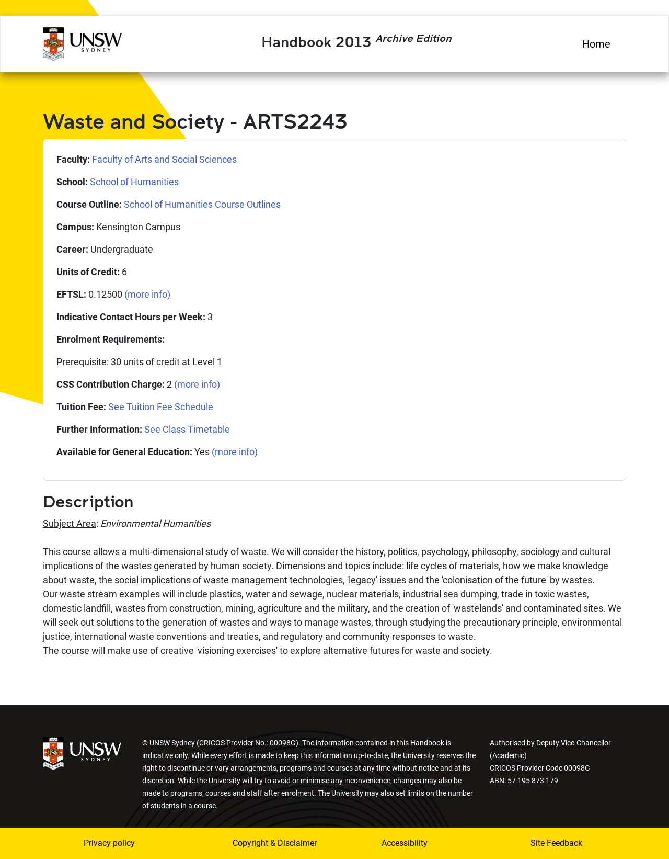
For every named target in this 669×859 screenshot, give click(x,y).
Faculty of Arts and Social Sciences (164, 159)
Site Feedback (556, 843)
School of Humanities (134, 181)
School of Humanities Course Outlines (202, 204)
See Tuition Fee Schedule (160, 406)
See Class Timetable (187, 429)
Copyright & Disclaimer (268, 843)
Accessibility (405, 843)
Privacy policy (109, 843)
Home (596, 44)
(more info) (147, 294)
